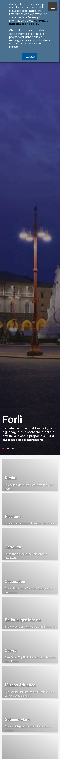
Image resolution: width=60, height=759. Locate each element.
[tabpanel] (30, 227)
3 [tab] (13, 448)
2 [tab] (8, 448)
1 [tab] (3, 448)
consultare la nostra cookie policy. (28, 22)
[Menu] (52, 6)
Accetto (30, 56)
